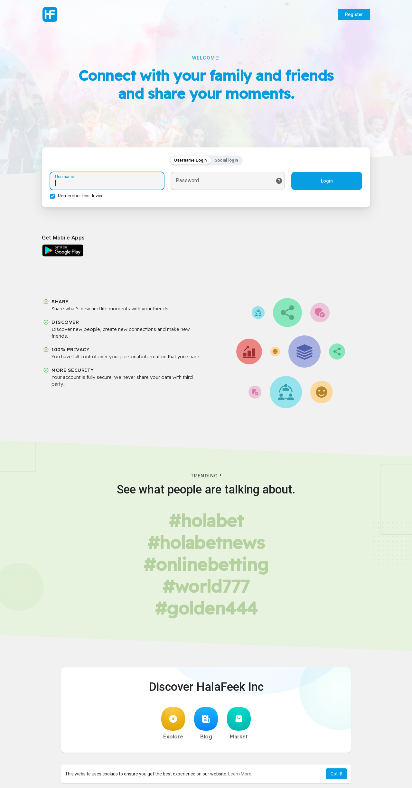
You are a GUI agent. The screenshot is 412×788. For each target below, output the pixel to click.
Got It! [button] (336, 773)
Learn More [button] (239, 773)
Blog (206, 723)
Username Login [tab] (190, 160)
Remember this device (81, 195)
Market (239, 723)
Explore (173, 723)
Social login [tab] (226, 160)
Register (354, 14)
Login (327, 180)
